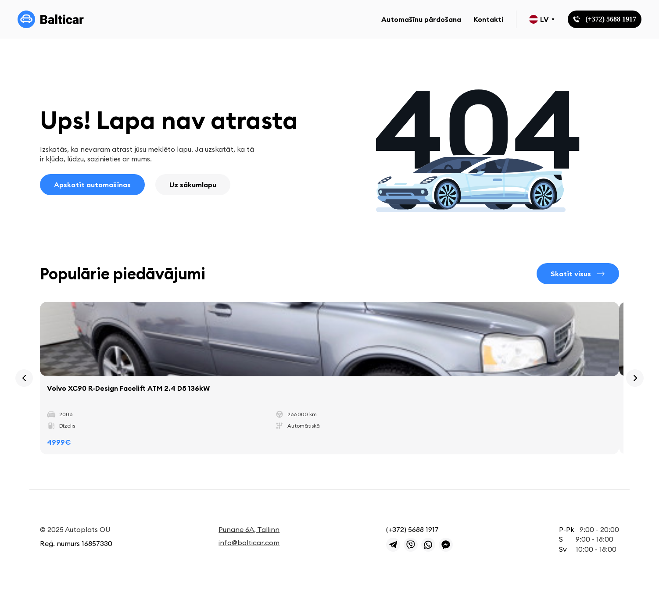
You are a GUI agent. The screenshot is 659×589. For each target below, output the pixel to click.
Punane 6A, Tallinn (248, 529)
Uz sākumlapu (192, 184)
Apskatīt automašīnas (92, 184)
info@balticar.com (248, 542)
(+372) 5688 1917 (412, 529)
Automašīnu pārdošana (421, 19)
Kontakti (488, 19)
